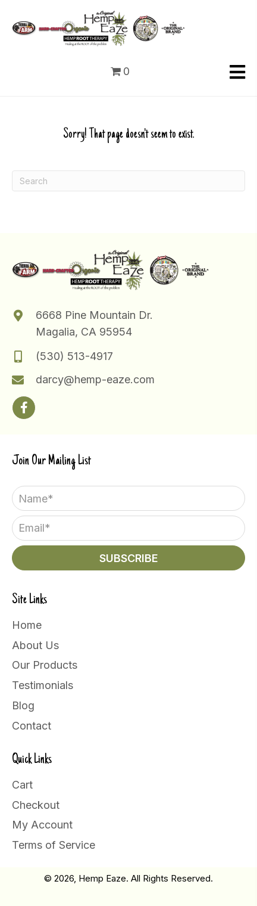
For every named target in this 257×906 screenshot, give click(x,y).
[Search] (128, 180)
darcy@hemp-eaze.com (95, 379)
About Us (35, 645)
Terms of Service (53, 845)
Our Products (44, 665)
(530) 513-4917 (74, 356)
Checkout (35, 805)
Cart (22, 784)
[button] (24, 408)
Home (27, 625)
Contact (31, 725)
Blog (23, 705)
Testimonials (42, 685)
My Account (42, 824)
